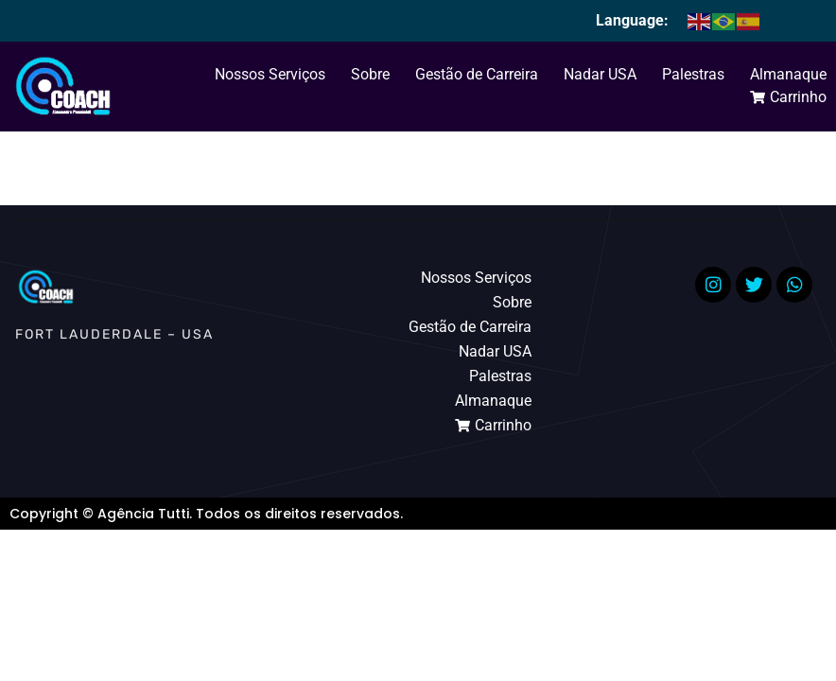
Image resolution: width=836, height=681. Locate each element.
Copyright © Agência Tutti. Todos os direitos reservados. (206, 513)
